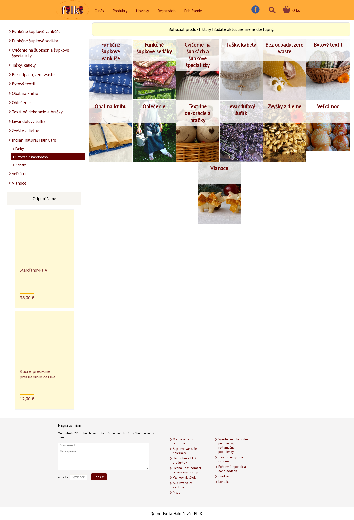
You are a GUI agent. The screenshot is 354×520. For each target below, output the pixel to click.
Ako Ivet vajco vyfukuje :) (183, 485)
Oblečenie (21, 102)
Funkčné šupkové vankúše (36, 31)
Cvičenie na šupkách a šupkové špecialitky (40, 53)
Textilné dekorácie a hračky (37, 112)
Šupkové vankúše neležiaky (185, 451)
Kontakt (223, 482)
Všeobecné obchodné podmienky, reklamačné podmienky (233, 445)
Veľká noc (21, 173)
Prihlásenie (193, 10)
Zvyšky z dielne (25, 130)
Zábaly (20, 165)
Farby (19, 148)
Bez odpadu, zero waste (33, 74)
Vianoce (19, 183)
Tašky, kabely (24, 65)
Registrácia (167, 10)
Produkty (120, 10)
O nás (99, 10)
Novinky (142, 10)
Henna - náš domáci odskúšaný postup (187, 470)
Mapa (176, 492)
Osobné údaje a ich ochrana (231, 459)
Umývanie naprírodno (31, 157)
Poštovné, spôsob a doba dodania (232, 469)
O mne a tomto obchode (183, 441)
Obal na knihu (25, 93)
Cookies (224, 476)
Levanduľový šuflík (28, 121)
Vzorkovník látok (184, 477)
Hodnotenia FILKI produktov (185, 460)
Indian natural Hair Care (34, 140)
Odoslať (99, 477)
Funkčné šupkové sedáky (35, 41)
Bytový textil (23, 84)
